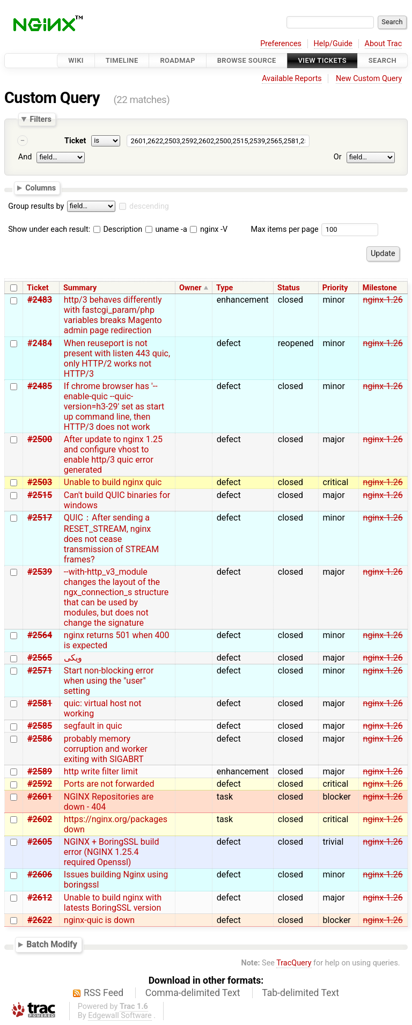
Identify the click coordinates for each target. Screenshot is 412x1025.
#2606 (39, 874)
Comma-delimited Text (192, 992)
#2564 (39, 635)
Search (382, 60)
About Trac (383, 43)
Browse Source (246, 60)
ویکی (73, 658)
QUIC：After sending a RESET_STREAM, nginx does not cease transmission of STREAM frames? (111, 538)
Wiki (76, 60)
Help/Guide (333, 43)
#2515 (39, 495)
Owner (190, 287)
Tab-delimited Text (300, 992)
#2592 (39, 784)
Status (288, 287)
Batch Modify (51, 945)
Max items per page (284, 229)
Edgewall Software (120, 1015)
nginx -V (208, 229)
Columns (40, 188)
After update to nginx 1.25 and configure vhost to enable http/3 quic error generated (113, 454)
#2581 (39, 703)
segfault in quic (93, 726)
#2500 (39, 439)
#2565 (39, 658)
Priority (335, 287)
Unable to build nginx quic (113, 482)
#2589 (39, 771)
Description (117, 229)
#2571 (39, 670)
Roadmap (177, 60)
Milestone (380, 287)
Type (224, 287)
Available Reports (292, 78)
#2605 (39, 842)
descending (149, 206)
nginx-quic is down (99, 920)
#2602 (39, 819)
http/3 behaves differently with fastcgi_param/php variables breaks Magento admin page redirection (113, 315)
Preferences (280, 43)
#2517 (39, 517)
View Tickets (322, 60)
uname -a (166, 229)
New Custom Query (369, 78)
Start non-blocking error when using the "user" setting (109, 680)
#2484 (39, 343)
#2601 (39, 797)
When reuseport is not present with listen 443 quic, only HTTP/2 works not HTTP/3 (117, 358)
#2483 (39, 300)
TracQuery (293, 963)
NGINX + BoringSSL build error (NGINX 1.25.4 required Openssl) (111, 852)
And (25, 157)
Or (338, 157)
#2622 (39, 920)
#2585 (39, 726)
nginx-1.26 (383, 300)
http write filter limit (101, 771)
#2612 (39, 897)
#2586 (39, 739)
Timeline (122, 60)
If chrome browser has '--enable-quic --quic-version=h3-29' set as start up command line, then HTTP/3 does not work (114, 406)
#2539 (39, 572)
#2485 (39, 386)
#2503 (39, 482)
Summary (80, 287)
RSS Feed (103, 992)
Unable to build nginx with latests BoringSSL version (112, 902)
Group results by (36, 206)
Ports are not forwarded (109, 784)
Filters (40, 119)
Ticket (75, 140)
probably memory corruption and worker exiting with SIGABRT (106, 749)
